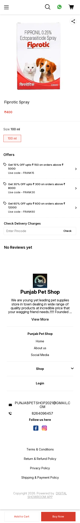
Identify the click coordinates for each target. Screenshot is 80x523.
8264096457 (42, 413)
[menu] (6, 7)
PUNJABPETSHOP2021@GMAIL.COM (42, 405)
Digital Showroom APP (47, 494)
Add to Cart (21, 516)
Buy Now (58, 516)
